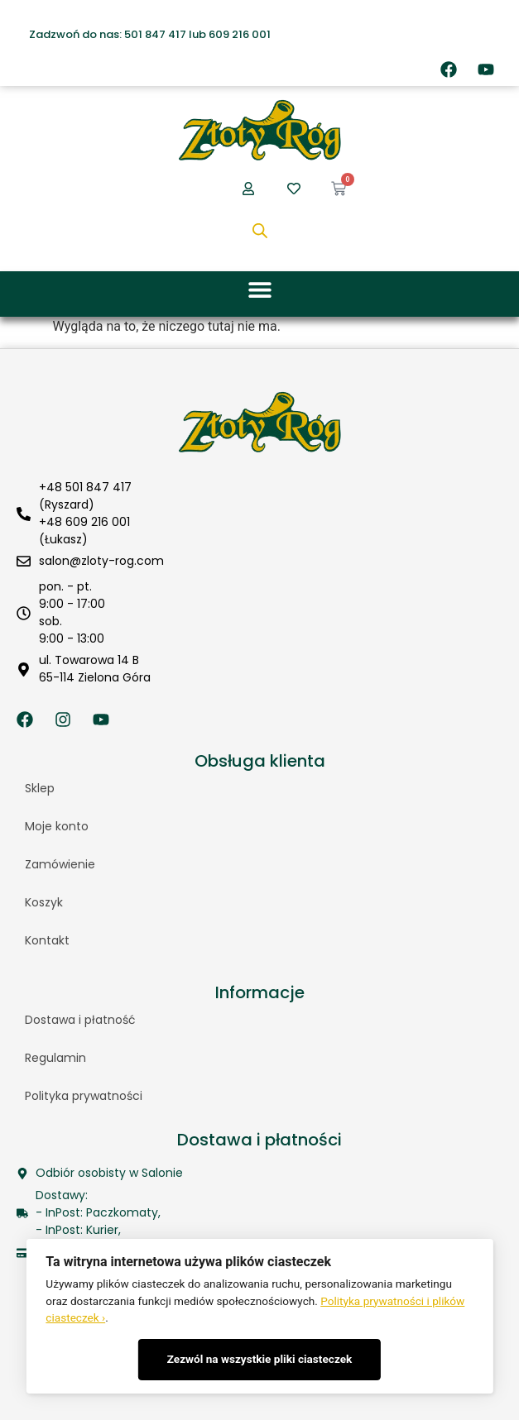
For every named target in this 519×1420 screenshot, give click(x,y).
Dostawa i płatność (80, 1019)
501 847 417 (155, 34)
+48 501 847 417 (85, 487)
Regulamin (55, 1057)
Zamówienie (60, 864)
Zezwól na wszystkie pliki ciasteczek (260, 1358)
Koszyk (44, 902)
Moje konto (57, 826)
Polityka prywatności (83, 1096)
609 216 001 (240, 34)
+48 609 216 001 (84, 522)
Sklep (40, 788)
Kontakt (47, 940)
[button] (259, 289)
